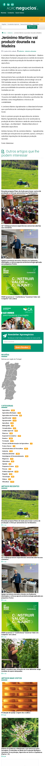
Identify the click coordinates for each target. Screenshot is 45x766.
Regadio (5, 474)
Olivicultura (6, 461)
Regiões (4, 24)
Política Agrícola (7, 471)
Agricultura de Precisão (10, 415)
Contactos (11, 13)
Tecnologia (6, 476)
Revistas (3, 13)
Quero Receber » (23, 347)
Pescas (4, 469)
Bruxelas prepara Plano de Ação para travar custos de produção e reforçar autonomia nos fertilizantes (21, 192)
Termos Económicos (25, 24)
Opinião (4, 464)
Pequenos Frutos (8, 466)
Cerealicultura (7, 428)
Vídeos (4, 479)
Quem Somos (19, 13)
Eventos (5, 438)
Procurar (32, 27)
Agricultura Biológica (9, 413)
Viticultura (5, 482)
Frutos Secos (6, 446)
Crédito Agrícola (7, 431)
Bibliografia (36, 24)
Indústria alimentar (30, 51)
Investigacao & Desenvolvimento (13, 456)
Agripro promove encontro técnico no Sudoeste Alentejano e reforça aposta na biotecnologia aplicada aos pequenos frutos (21, 262)
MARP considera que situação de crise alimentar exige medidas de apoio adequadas (21, 670)
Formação (5, 441)
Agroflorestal (6, 418)
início (4, 33)
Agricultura (6, 410)
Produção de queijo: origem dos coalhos (15, 713)
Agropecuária (6, 420)
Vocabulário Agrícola (13, 24)
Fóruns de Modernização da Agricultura (15, 443)
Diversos (5, 433)
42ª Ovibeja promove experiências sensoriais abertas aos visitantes (21, 227)
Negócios (5, 459)
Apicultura (5, 423)
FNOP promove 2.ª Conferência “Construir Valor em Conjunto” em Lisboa (20, 298)
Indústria (10, 33)
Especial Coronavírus (9, 436)
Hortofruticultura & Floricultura (12, 448)
